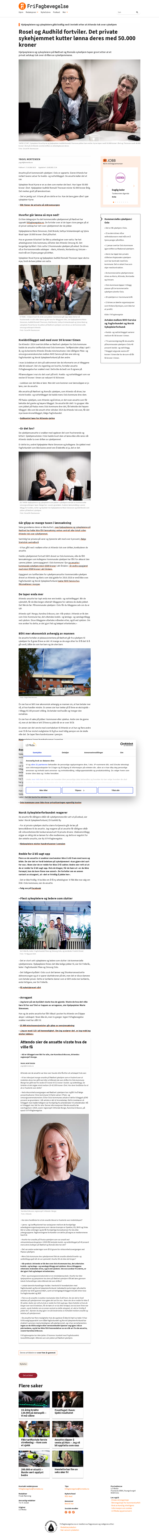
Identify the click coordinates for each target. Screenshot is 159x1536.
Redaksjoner (32, 12)
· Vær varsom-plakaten (69, 1530)
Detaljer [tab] (65, 752)
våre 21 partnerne (40, 764)
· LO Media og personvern (121, 1511)
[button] (134, 186)
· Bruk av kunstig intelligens (122, 1505)
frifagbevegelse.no (35, 222)
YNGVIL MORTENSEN (29, 159)
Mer (65, 12)
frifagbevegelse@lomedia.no (31, 1489)
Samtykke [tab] (37, 752)
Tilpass (79, 790)
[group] (120, 186)
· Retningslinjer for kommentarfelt (125, 1502)
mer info (36, 779)
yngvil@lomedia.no (26, 162)
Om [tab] (121, 752)
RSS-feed (68, 1496)
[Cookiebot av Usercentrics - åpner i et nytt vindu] (122, 744)
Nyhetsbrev (46, 12)
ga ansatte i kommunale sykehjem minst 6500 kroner (49, 564)
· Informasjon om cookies (121, 1508)
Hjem (21, 12)
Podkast (56, 12)
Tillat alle (115, 790)
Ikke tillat (44, 790)
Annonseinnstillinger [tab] (93, 752)
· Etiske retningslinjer (120, 1500)
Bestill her (69, 1503)
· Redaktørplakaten (68, 1527)
